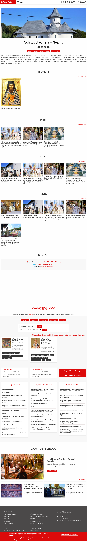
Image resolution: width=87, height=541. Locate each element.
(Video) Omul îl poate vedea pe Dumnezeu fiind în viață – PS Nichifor (32, 143)
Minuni (13, 353)
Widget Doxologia (35, 528)
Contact (47, 51)
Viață (10, 353)
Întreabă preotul (9, 523)
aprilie (31, 314)
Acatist (33, 355)
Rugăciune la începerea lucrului (10, 410)
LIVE (58, 2)
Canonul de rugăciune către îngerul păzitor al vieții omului (14, 406)
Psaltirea (4, 413)
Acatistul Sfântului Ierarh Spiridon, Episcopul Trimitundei (72, 406)
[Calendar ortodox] (61, 2)
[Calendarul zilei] (64, 2)
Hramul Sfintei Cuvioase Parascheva (14, 531)
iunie (37, 314)
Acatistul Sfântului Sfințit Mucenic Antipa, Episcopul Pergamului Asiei (42, 390)
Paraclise (43, 320)
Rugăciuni (53, 320)
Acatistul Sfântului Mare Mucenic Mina (70, 426)
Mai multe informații (27, 540)
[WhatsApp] (78, 2)
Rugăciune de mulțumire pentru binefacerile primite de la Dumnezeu (14, 433)
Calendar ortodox (43, 308)
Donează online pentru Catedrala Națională (69, 521)
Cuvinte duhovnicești (10, 514)
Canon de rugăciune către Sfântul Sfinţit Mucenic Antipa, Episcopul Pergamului (42, 411)
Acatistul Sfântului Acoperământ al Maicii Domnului (13, 417)
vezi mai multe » (82, 76)
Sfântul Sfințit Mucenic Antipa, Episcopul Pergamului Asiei (46, 341)
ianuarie (15, 314)
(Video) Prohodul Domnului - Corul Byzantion (43, 424)
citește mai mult (52, 470)
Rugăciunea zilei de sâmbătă (39, 403)
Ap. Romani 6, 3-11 (6, 376)
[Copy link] (48, 47)
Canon (37, 355)
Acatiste (25, 320)
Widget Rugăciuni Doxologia (72, 375)
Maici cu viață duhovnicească (39, 516)
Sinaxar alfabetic (35, 521)
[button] (20, 2)
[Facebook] (69, 2)
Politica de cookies (62, 518)
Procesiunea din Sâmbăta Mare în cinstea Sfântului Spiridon (75, 486)
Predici (36, 51)
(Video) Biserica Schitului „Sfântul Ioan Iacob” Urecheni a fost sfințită (11, 180)
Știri (58, 51)
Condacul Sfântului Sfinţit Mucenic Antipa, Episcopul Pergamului (42, 420)
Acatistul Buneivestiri (8, 425)
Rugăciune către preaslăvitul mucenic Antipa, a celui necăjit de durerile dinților (42, 399)
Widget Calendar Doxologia (72, 371)
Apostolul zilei (7, 369)
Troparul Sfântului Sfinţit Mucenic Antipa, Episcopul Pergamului (42, 415)
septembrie (50, 314)
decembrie (70, 314)
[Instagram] (74, 2)
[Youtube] (72, 2)
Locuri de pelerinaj (14, 355)
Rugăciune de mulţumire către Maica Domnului (12, 428)
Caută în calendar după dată (25, 330)
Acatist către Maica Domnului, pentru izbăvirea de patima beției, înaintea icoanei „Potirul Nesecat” (71, 395)
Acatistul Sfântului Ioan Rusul (68, 418)
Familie (6, 516)
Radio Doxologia (35, 531)
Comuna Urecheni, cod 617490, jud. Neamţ (47, 262)
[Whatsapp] (42, 47)
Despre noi (60, 516)
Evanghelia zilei (37, 369)
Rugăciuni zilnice (14, 384)
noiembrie (64, 314)
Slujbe (62, 320)
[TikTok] (76, 2)
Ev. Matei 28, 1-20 (35, 376)
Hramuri (30, 51)
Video (41, 51)
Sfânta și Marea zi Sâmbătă (17, 339)
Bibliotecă (7, 521)
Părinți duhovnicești (36, 514)
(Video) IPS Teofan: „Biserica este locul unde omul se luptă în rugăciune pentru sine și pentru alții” (11, 144)
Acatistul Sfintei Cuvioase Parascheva (12, 421)
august (45, 314)
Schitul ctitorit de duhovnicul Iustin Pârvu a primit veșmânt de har (10, 217)
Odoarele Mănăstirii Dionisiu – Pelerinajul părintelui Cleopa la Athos (32, 486)
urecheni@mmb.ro (47, 267)
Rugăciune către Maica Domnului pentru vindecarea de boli (71, 401)
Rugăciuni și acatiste (72, 384)
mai (34, 314)
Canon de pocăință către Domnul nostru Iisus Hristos (14, 401)
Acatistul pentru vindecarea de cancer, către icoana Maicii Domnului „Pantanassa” (72, 390)
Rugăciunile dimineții (8, 389)
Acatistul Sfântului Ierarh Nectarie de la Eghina (71, 414)
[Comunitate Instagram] (81, 2)
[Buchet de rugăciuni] (65, 2)
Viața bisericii (8, 512)
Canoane (34, 320)
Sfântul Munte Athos (36, 360)
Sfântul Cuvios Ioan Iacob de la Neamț (11, 109)
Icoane (18, 353)
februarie (21, 314)
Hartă (53, 51)
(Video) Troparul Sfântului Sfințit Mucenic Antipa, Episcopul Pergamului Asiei (42, 428)
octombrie (57, 314)
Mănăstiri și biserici (36, 523)
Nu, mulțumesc (73, 534)
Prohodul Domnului (36, 407)
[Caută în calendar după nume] (27, 326)
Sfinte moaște (6, 355)
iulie (41, 314)
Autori (32, 512)
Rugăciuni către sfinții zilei (43, 384)
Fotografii (9, 358)
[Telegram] (83, 2)
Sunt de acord (64, 534)
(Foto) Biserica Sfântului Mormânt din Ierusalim (62, 460)
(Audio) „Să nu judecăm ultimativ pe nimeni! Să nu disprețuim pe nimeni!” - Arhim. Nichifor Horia (54, 144)
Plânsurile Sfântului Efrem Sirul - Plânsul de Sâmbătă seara (43, 394)
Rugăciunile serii (6, 392)
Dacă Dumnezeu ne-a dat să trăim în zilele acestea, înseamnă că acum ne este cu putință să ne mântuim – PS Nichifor (10, 242)
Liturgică (7, 519)
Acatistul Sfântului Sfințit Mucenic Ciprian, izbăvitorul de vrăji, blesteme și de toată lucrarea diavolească (71, 431)
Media (6, 526)
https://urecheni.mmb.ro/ (46, 264)
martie (26, 314)
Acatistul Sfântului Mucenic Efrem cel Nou (71, 410)
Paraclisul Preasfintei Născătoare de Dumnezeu (12, 396)
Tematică (33, 519)
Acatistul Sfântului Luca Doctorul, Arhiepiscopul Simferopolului (69, 422)
